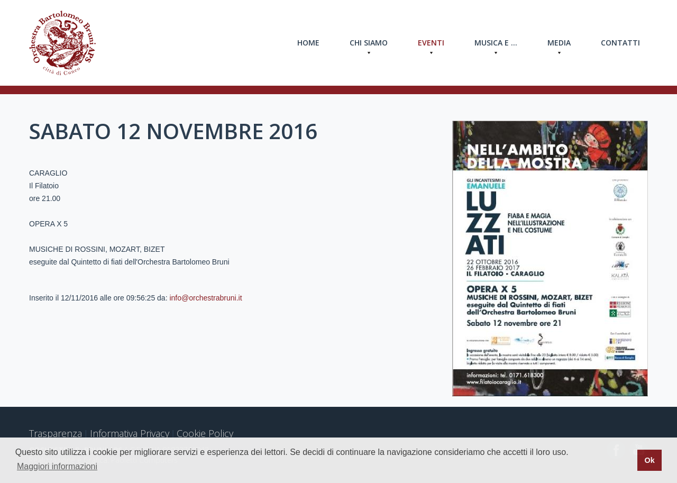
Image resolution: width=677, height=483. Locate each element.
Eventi (431, 43)
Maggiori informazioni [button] (57, 466)
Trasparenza (55, 433)
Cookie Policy (205, 433)
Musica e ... (495, 43)
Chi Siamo (369, 43)
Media (559, 43)
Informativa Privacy (129, 433)
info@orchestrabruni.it (205, 298)
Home (308, 43)
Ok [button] (649, 460)
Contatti (620, 43)
